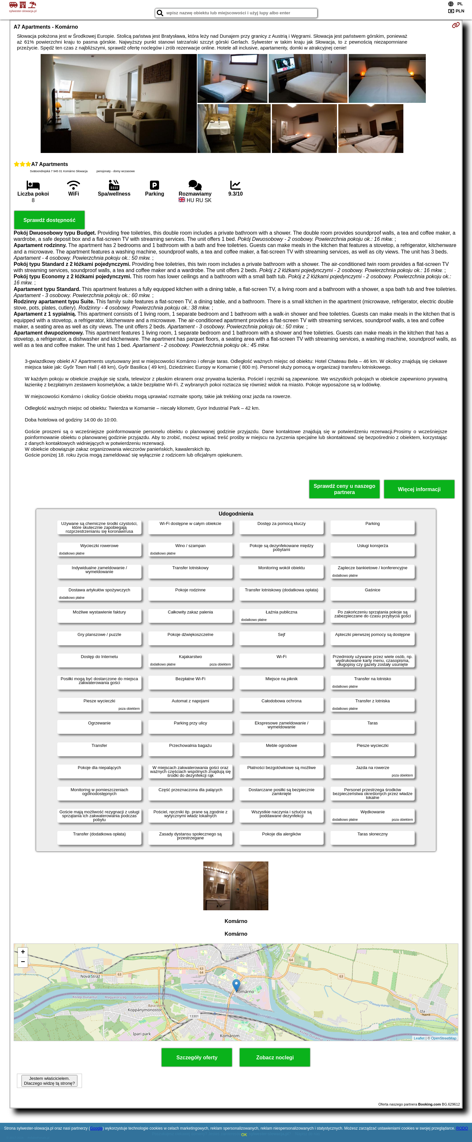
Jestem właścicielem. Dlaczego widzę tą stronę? (49, 1081)
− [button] (23, 962)
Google (96, 1128)
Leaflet (419, 1038)
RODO (462, 1128)
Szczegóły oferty (196, 1057)
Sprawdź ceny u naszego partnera (344, 489)
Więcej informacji (419, 489)
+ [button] (23, 952)
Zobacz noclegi (275, 1057)
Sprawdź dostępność (49, 220)
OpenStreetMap (443, 1038)
